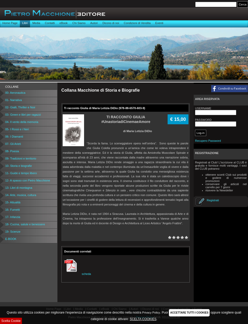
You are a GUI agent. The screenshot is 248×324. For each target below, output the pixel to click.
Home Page (9, 23)
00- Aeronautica (15, 92)
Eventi (159, 23)
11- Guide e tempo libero (21, 173)
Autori (94, 23)
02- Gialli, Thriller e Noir (20, 107)
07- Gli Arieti (13, 143)
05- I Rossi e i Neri (17, 129)
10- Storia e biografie (18, 165)
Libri (25, 23)
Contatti (50, 23)
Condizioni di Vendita (137, 23)
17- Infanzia (12, 217)
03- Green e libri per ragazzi (23, 114)
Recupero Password (208, 140)
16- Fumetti (12, 209)
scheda (77, 273)
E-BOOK (10, 238)
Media (36, 23)
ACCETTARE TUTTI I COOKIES (189, 312)
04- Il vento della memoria (21, 121)
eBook (64, 23)
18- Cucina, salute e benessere (25, 224)
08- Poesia (12, 151)
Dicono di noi (110, 23)
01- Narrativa (13, 100)
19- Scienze (12, 231)
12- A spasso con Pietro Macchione (27, 180)
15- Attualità (12, 202)
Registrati (213, 200)
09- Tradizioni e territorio (20, 158)
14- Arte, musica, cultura (20, 195)
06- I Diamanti (14, 136)
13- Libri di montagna (18, 187)
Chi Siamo (79, 23)
